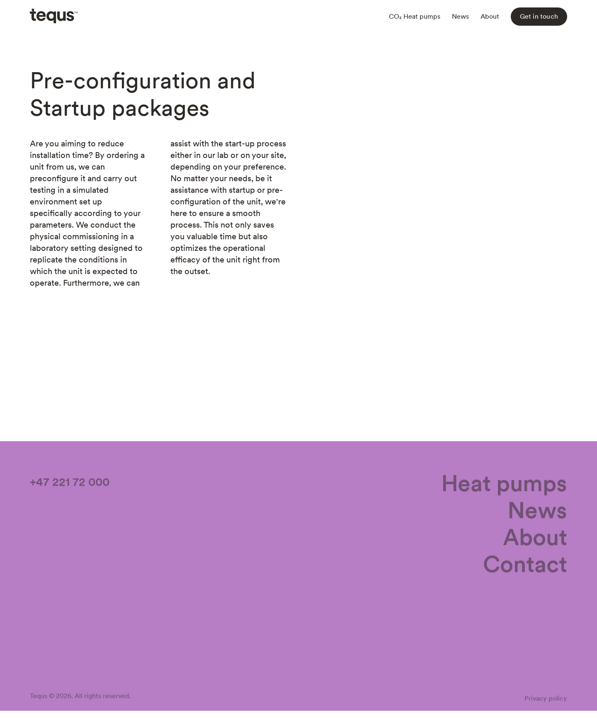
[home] (54, 17)
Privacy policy (545, 700)
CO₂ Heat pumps (414, 16)
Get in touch (539, 16)
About (490, 16)
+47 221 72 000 (69, 483)
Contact (525, 565)
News (460, 16)
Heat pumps (504, 484)
